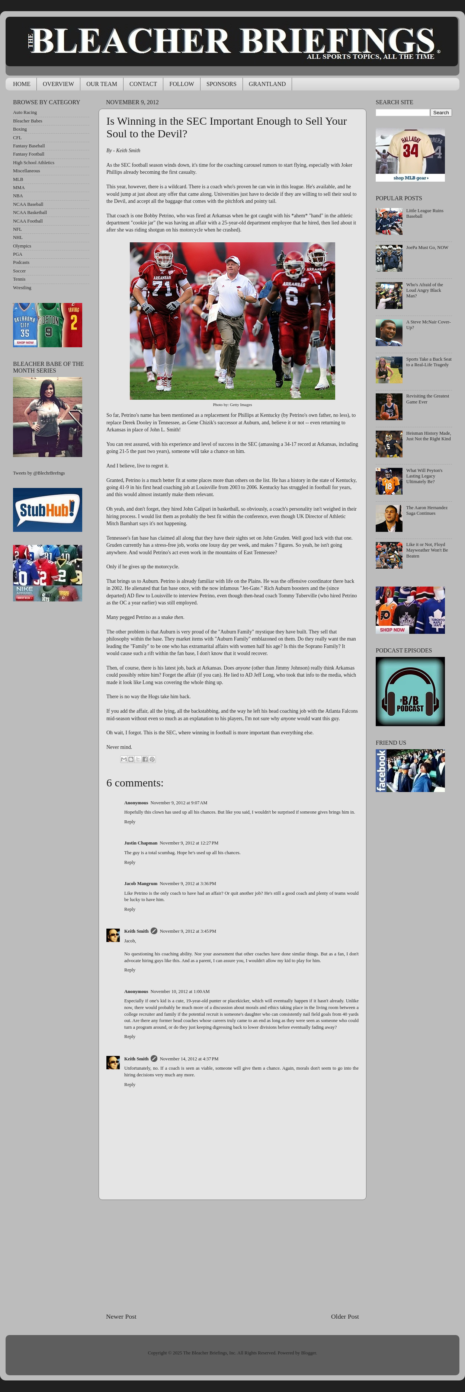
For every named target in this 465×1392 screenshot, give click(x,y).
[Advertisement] (232, 1255)
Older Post (345, 1316)
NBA (18, 195)
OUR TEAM (101, 84)
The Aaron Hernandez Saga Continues (427, 510)
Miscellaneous (26, 170)
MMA (19, 187)
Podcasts (21, 262)
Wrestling (22, 287)
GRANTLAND (267, 84)
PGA (17, 254)
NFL (17, 229)
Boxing (20, 129)
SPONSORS (221, 84)
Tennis (19, 279)
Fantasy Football (28, 154)
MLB (18, 179)
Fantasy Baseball (29, 146)
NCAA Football (28, 221)
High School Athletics (33, 162)
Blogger (308, 1353)
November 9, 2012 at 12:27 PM (189, 843)
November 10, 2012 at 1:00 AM (179, 991)
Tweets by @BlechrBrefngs (39, 473)
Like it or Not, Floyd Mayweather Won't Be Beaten (427, 550)
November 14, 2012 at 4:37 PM (189, 1058)
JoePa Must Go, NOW (427, 247)
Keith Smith (136, 931)
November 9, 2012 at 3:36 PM (188, 883)
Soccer (19, 271)
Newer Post (121, 1316)
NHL (18, 237)
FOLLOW (181, 84)
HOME (22, 84)
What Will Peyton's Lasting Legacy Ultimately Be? (424, 476)
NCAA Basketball (30, 212)
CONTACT (143, 84)
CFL (17, 137)
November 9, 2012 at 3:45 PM (188, 931)
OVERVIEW (58, 84)
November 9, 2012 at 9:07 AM (178, 802)
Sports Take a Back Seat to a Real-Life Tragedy (429, 362)
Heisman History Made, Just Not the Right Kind (428, 436)
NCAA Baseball (28, 204)
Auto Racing (25, 112)
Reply (129, 821)
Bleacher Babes (27, 121)
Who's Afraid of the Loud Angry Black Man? (424, 290)
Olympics (22, 246)
